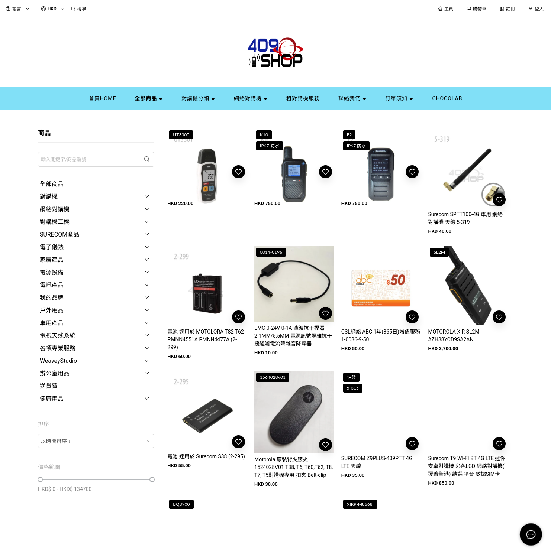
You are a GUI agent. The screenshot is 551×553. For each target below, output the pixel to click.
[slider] (40, 479)
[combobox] (96, 441)
